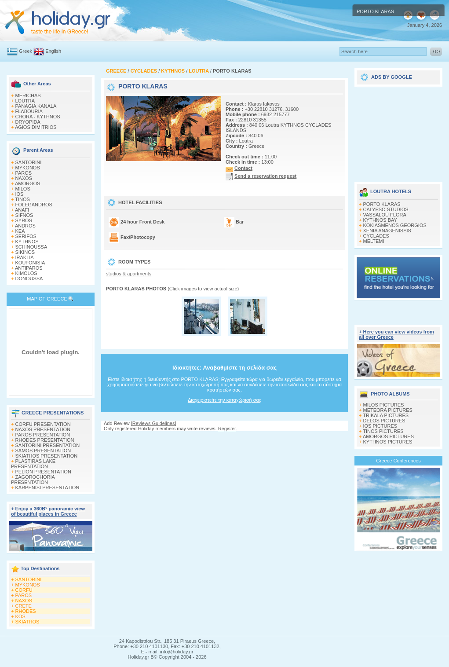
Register (227, 428)
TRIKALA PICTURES (386, 415)
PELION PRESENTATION (43, 471)
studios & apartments (128, 273)
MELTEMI (373, 241)
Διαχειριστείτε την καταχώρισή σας (224, 400)
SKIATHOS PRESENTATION (46, 455)
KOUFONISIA (30, 262)
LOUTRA (25, 100)
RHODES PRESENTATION (44, 440)
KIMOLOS (26, 273)
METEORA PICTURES (387, 410)
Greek (25, 51)
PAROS (23, 173)
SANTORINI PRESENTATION (47, 445)
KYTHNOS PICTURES (387, 441)
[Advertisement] (398, 131)
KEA (20, 231)
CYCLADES (376, 235)
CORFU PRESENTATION (43, 424)
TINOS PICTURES (383, 431)
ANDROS (25, 225)
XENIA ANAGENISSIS (387, 230)
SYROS (24, 220)
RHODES (25, 611)
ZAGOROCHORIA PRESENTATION (33, 479)
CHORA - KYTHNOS (37, 116)
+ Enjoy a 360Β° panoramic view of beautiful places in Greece (48, 511)
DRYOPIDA (27, 122)
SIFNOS (24, 215)
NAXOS (24, 178)
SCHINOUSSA (31, 246)
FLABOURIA (29, 111)
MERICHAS (28, 95)
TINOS (22, 199)
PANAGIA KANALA (36, 106)
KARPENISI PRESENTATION (47, 487)
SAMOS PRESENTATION (43, 450)
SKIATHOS (27, 621)
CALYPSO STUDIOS (386, 209)
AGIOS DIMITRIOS (36, 127)
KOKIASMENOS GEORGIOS (395, 225)
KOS (20, 616)
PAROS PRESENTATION (42, 434)
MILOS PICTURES (383, 404)
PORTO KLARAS (382, 204)
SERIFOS (26, 236)
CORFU (24, 590)
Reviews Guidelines (153, 423)
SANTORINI (28, 162)
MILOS (22, 188)
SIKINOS (25, 252)
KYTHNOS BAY (380, 220)
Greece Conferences (398, 460)
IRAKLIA (24, 257)
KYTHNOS (27, 241)
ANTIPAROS (29, 268)
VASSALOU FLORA (384, 214)
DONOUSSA (29, 278)
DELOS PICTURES (384, 420)
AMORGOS (27, 183)
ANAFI (22, 210)
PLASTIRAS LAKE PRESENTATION (33, 463)
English (53, 51)
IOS (19, 194)
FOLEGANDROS (33, 204)
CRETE (23, 605)
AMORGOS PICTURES (388, 436)
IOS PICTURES (380, 426)
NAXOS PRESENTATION (43, 429)
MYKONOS (27, 167)
